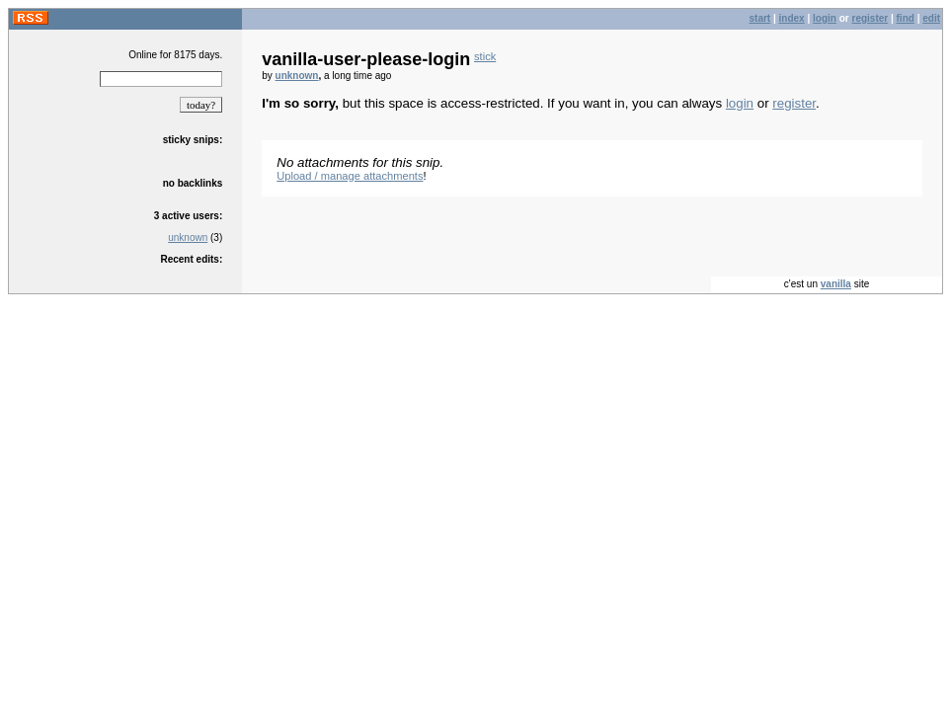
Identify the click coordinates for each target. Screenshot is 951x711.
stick (485, 56)
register (869, 18)
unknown (187, 237)
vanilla (836, 283)
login (824, 18)
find (905, 18)
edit (931, 18)
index (792, 18)
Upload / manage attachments (350, 176)
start (760, 18)
